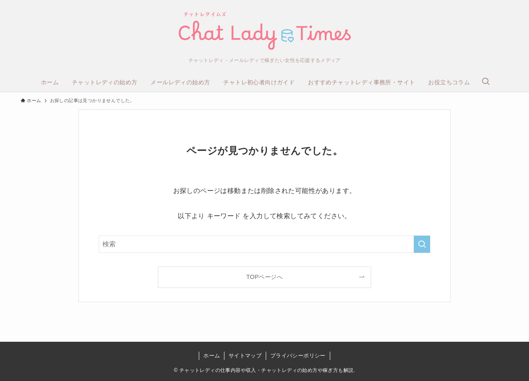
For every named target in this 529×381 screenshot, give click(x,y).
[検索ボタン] (486, 82)
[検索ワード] (264, 244)
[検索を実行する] (422, 244)
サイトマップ (245, 355)
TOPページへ (264, 277)
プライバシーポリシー (298, 355)
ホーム (211, 355)
